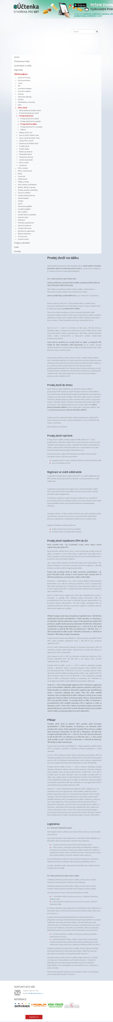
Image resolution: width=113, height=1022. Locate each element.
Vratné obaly (24, 149)
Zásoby (21, 94)
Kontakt (17, 251)
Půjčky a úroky (23, 182)
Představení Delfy (22, 61)
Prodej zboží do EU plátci (29, 118)
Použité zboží (24, 146)
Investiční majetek (25, 88)
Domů (16, 57)
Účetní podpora (20, 74)
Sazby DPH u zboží (26, 141)
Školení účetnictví (24, 234)
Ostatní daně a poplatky (27, 214)
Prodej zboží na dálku (28, 124)
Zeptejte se (33, 1017)
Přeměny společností (26, 223)
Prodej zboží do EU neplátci (30, 121)
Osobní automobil (26, 160)
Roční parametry (24, 80)
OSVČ (20, 204)
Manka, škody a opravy (27, 187)
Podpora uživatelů (22, 243)
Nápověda (18, 70)
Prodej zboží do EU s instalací (31, 127)
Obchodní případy (25, 97)
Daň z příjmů (22, 212)
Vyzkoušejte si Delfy (22, 65)
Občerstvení (22, 179)
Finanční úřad (23, 217)
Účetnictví (21, 220)
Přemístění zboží (25, 154)
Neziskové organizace (26, 231)
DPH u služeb (23, 168)
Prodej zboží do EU (26, 116)
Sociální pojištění (24, 209)
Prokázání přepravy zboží (29, 113)
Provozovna (22, 236)
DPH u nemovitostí (25, 171)
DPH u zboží (22, 108)
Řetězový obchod (25, 152)
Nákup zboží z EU (25, 132)
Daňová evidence (24, 225)
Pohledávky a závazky (26, 102)
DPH (19, 105)
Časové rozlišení (24, 193)
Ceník (16, 247)
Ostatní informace (25, 228)
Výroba (20, 99)
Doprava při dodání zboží (28, 143)
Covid (20, 83)
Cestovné (21, 176)
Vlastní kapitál (23, 198)
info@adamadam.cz (35, 993)
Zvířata (20, 201)
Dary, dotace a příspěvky (27, 184)
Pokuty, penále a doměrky (28, 190)
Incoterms (23, 165)
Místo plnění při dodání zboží (30, 110)
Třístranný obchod (26, 157)
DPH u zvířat (23, 162)
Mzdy (20, 173)
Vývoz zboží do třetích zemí (29, 138)
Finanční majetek (24, 91)
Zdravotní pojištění (25, 206)
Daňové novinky (24, 77)
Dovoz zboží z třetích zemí (29, 135)
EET (19, 86)
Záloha (23, 129)
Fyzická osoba (23, 239)
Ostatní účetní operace (26, 195)
